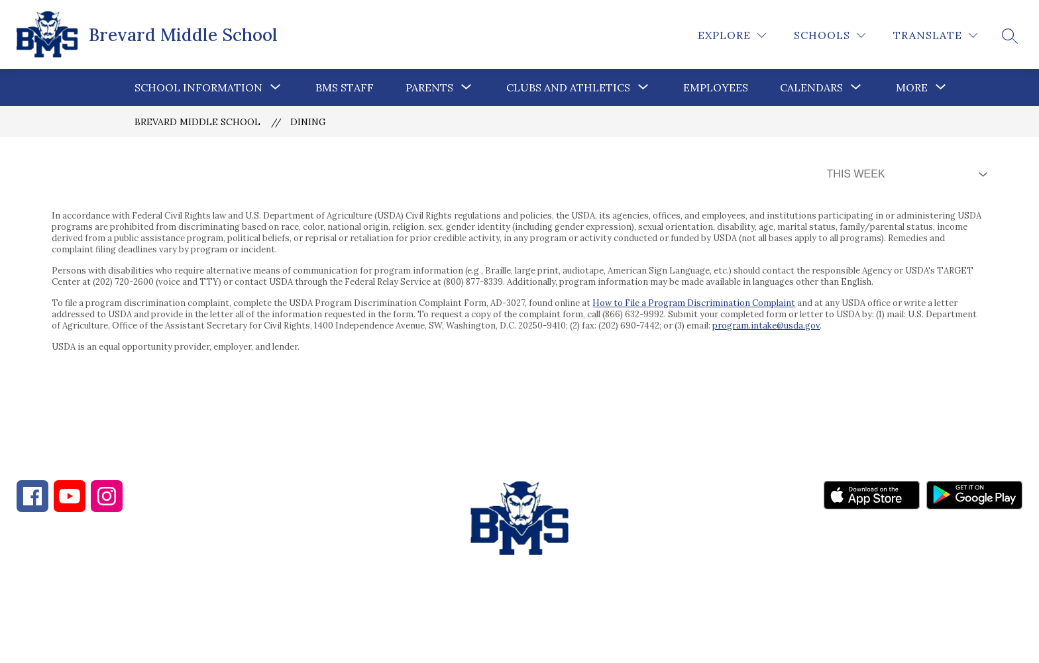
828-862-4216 (251, 591)
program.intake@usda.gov (766, 325)
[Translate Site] (935, 35)
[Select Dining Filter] (904, 174)
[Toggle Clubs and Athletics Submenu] (643, 87)
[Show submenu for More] (912, 87)
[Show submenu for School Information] (198, 87)
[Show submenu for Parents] (429, 87)
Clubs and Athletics (568, 87)
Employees (715, 87)
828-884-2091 (133, 591)
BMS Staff (344, 87)
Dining (308, 122)
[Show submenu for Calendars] (811, 87)
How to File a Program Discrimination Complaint (693, 303)
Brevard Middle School (197, 122)
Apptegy (548, 644)
